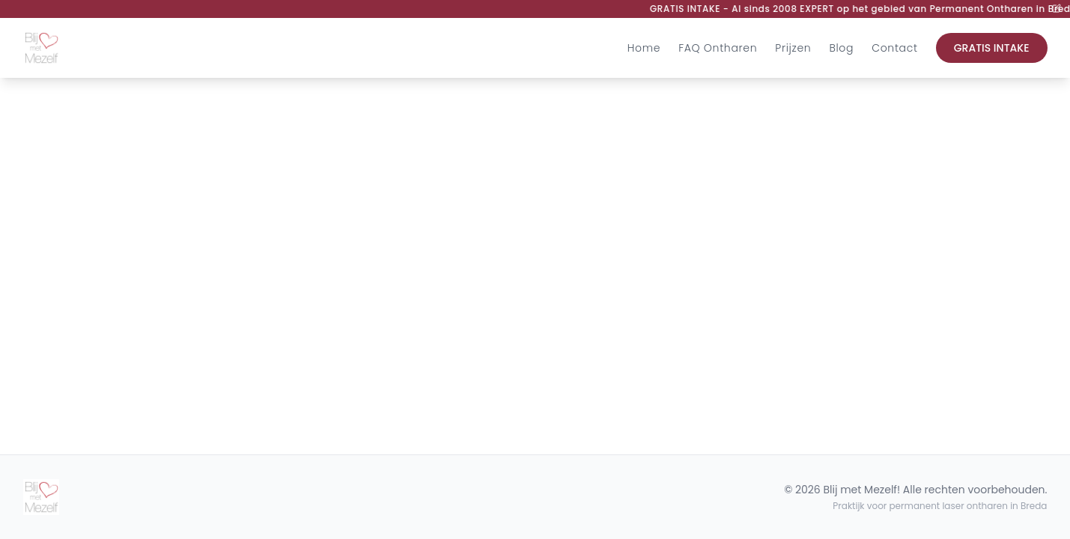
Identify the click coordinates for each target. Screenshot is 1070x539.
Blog (841, 47)
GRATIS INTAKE (992, 47)
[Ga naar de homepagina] (41, 48)
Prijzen (793, 47)
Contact (895, 47)
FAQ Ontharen (717, 47)
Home (643, 47)
